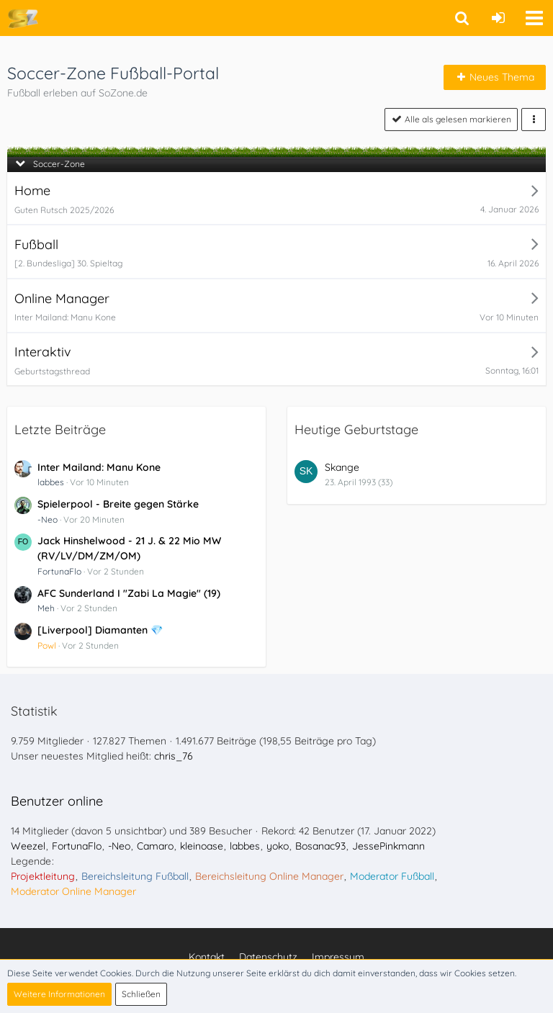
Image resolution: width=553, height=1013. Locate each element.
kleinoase (201, 845)
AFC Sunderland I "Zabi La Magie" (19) (128, 593)
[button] (534, 18)
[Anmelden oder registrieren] (498, 18)
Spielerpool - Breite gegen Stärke (118, 504)
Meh (46, 608)
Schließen (141, 994)
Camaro (155, 845)
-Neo (47, 519)
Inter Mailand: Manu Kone (99, 467)
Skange (342, 467)
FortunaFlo (59, 571)
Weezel (28, 845)
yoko (277, 845)
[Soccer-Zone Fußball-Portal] (22, 18)
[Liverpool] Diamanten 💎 (100, 629)
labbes (50, 482)
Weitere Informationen (59, 994)
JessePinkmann (388, 845)
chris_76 (173, 755)
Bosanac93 (320, 845)
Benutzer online (57, 801)
